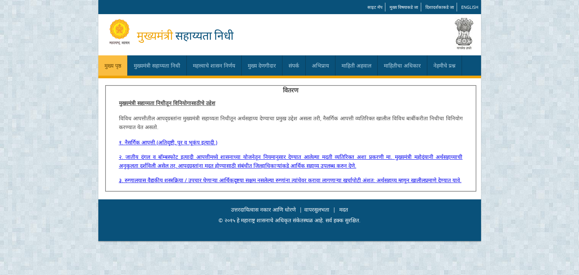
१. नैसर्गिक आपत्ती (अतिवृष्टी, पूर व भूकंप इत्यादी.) (168, 142)
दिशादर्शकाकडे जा (439, 7)
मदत (343, 209)
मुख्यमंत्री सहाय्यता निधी (157, 65)
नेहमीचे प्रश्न (444, 65)
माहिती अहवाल (356, 65)
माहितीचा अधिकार (402, 65)
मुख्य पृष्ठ (112, 65)
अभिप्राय (320, 65)
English (469, 7)
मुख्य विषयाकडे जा (404, 7)
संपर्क (294, 65)
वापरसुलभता (316, 209)
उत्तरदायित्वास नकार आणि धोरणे (263, 209)
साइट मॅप (374, 7)
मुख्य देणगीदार (262, 65)
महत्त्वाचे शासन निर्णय (214, 65)
